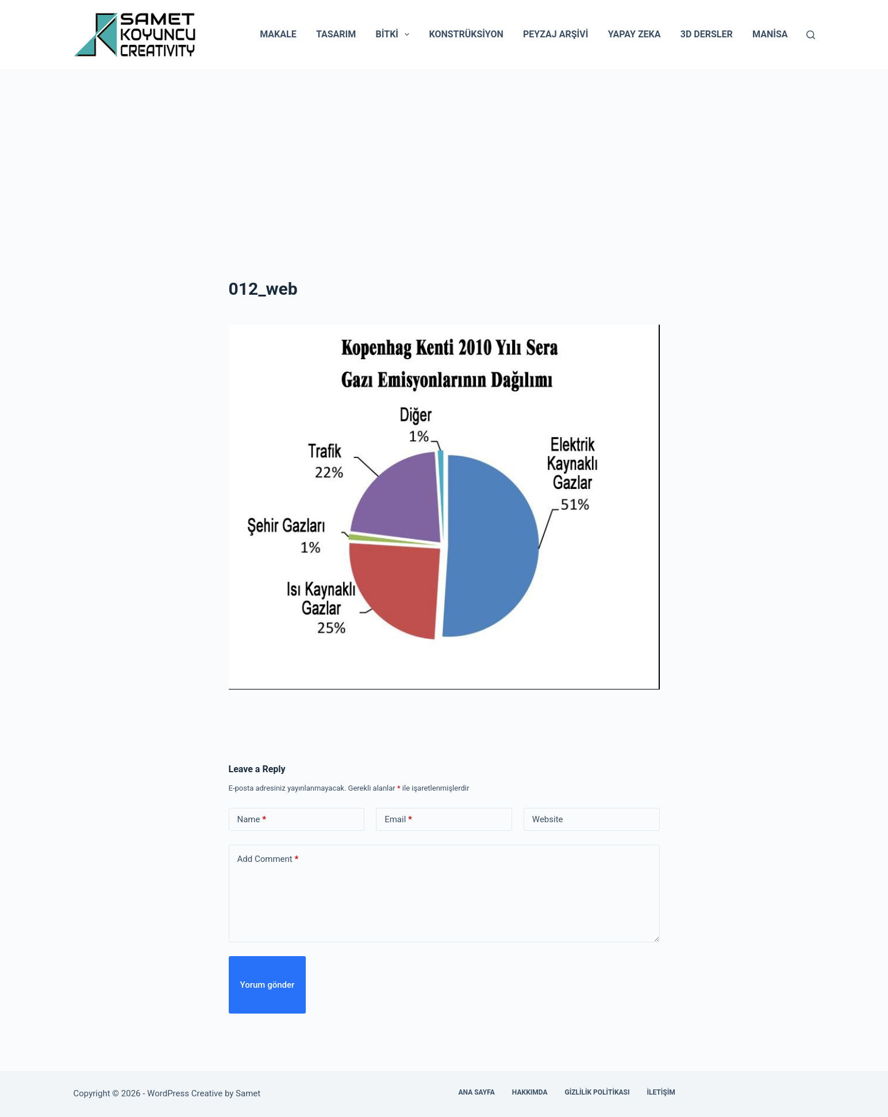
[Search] (810, 34)
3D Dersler (707, 34)
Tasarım (336, 34)
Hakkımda (530, 1092)
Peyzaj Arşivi (555, 34)
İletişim (661, 1092)
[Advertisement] (444, 155)
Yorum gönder (267, 985)
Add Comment (268, 859)
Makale (278, 34)
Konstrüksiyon (466, 34)
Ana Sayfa (477, 1092)
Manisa (769, 34)
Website (547, 819)
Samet (249, 1093)
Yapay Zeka (634, 34)
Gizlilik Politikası (597, 1092)
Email (398, 819)
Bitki (395, 34)
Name (252, 819)
